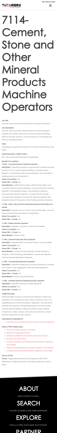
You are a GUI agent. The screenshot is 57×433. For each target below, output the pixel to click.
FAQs (37, 396)
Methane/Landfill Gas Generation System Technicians (27, 336)
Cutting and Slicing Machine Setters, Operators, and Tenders (30, 351)
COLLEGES (13, 411)
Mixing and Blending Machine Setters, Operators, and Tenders (30, 348)
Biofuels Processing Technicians (18, 333)
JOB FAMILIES (29, 425)
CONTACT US (29, 396)
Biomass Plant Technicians (16, 339)
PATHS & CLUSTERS (17, 425)
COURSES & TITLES (24, 411)
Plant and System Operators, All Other (21, 330)
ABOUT (20, 396)
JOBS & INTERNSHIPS (39, 411)
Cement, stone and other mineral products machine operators (30, 322)
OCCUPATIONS (41, 425)
